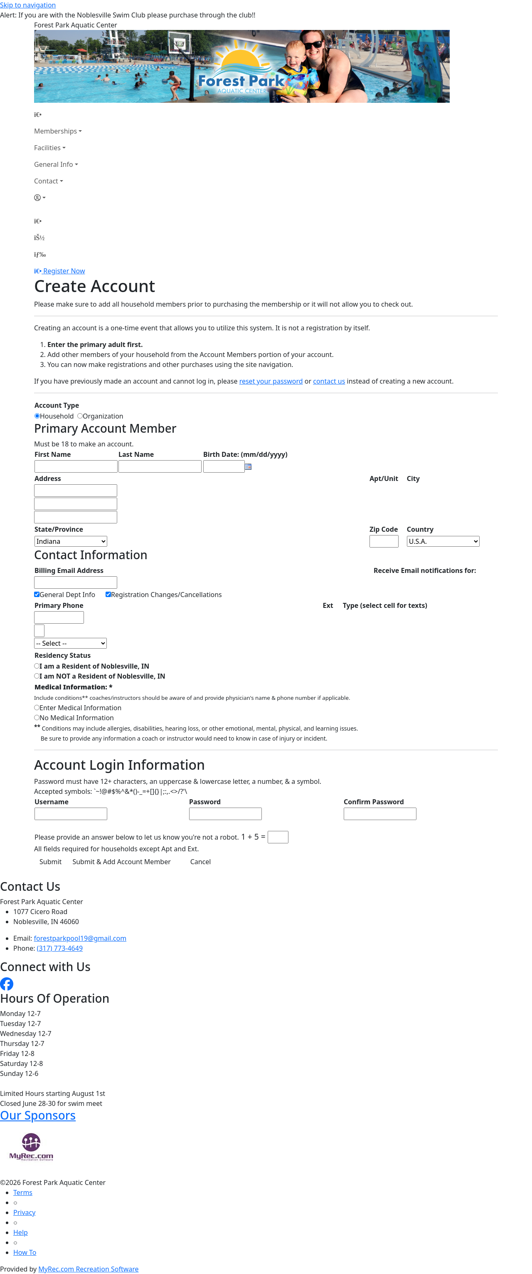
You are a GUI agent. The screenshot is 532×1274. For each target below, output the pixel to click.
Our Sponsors (38, 1115)
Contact (46, 181)
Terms (22, 1192)
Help (20, 1232)
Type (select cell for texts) (385, 605)
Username (51, 801)
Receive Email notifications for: (425, 570)
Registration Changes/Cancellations (166, 594)
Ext (328, 605)
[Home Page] (58, 114)
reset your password (271, 381)
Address (47, 478)
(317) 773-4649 (60, 948)
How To (24, 1252)
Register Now (64, 270)
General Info (53, 164)
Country (420, 529)
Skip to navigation (28, 5)
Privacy (24, 1212)
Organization (103, 416)
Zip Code (383, 529)
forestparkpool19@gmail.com (80, 938)
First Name (52, 454)
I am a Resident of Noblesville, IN (94, 666)
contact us (329, 381)
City (413, 478)
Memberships (55, 131)
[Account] (58, 197)
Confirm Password (374, 801)
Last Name (136, 454)
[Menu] (40, 254)
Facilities (47, 147)
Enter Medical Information (80, 707)
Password (205, 801)
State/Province (58, 529)
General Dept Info (67, 594)
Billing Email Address (68, 570)
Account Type (56, 405)
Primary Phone (59, 605)
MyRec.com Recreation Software (88, 1269)
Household (58, 416)
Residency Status (62, 655)
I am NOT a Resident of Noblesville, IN (102, 676)
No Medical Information (76, 717)
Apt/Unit (383, 478)
